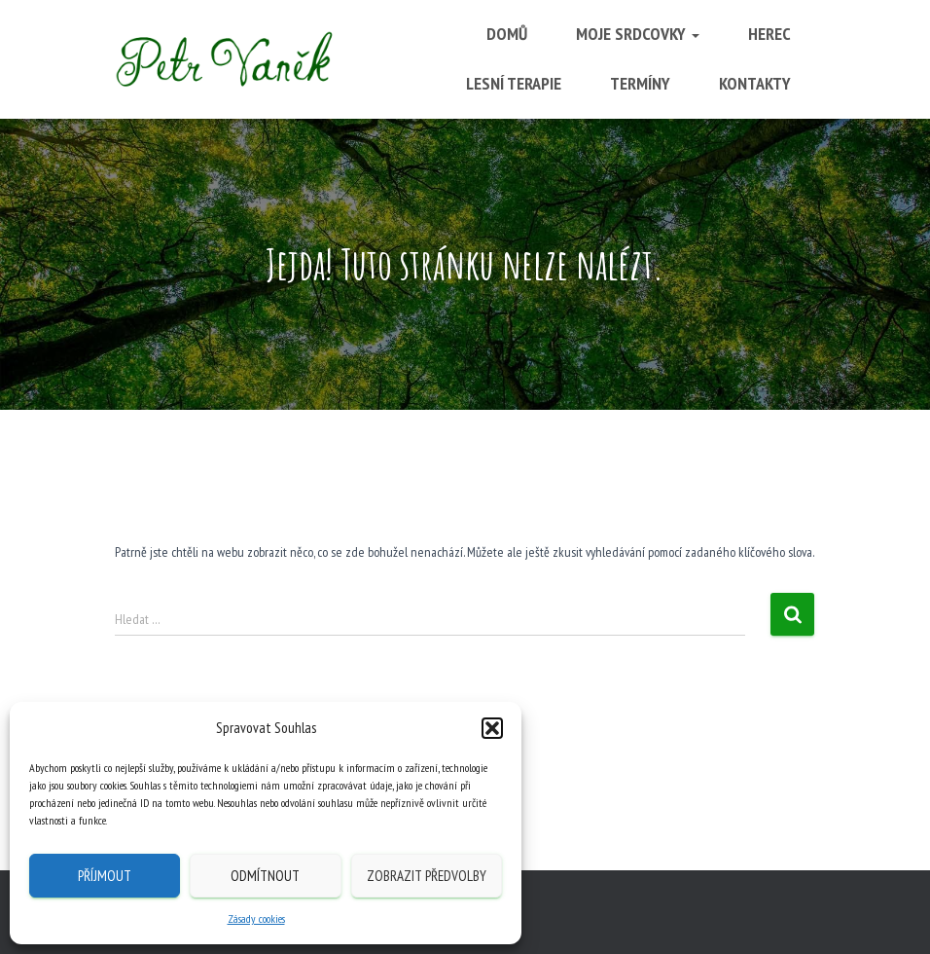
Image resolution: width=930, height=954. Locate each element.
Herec (769, 33)
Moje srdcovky (637, 33)
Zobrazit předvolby (426, 875)
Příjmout (104, 875)
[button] (492, 728)
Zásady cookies (256, 918)
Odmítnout (265, 875)
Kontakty (755, 83)
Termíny (640, 83)
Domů (506, 33)
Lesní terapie (513, 83)
